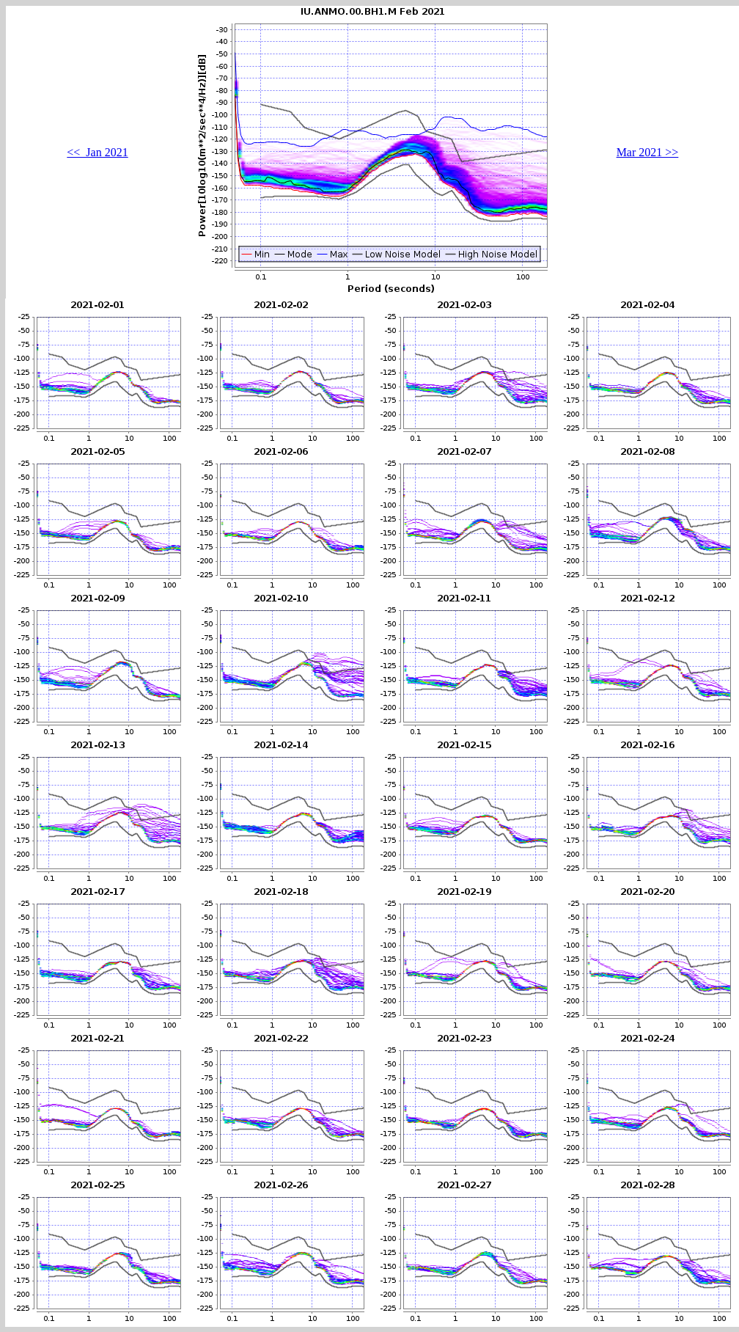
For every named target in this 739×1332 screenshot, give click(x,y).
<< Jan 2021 (97, 152)
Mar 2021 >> (648, 152)
